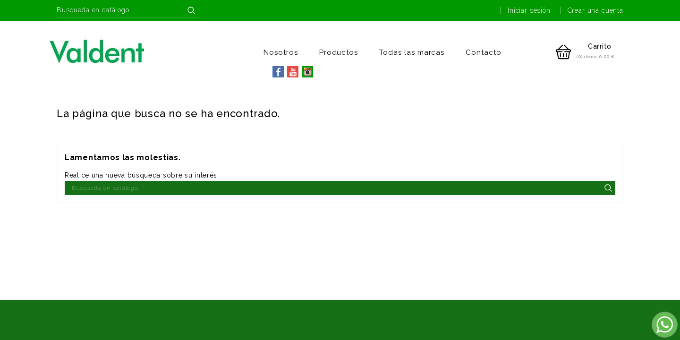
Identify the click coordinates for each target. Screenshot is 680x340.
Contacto (484, 52)
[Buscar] (127, 10)
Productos (338, 52)
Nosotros (281, 52)
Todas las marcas (411, 52)
